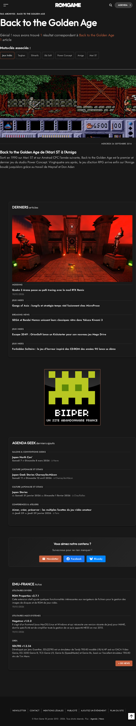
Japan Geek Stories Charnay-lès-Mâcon (34, 475)
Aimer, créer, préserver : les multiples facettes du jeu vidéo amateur (52, 510)
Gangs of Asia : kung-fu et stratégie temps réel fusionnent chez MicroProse (56, 305)
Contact (35, 710)
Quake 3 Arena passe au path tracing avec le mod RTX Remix (48, 290)
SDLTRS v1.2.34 (21, 646)
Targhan (21, 55)
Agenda (124, 5)
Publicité (72, 710)
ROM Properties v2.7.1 (25, 596)
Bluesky (96, 559)
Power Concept (64, 55)
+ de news (124, 663)
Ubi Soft (48, 55)
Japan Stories (20, 492)
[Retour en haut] (131, 716)
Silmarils (34, 55)
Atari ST (93, 55)
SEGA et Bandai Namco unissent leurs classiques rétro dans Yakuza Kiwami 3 (57, 320)
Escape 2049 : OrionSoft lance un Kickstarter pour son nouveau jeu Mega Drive (59, 334)
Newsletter (50, 559)
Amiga (81, 55)
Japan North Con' (22, 457)
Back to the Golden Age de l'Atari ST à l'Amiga (38, 152)
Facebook (74, 559)
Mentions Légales (53, 710)
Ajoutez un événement (93, 710)
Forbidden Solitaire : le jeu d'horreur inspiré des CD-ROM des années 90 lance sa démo (64, 349)
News (101, 718)
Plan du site (117, 710)
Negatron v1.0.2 (21, 621)
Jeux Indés (7, 55)
